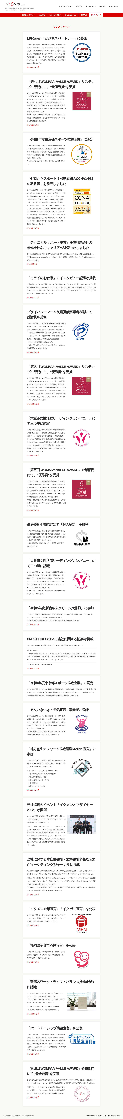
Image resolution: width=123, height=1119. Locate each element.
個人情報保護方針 (28, 1116)
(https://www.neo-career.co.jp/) (39, 257)
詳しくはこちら (32, 67)
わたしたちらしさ (71, 15)
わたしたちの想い (55, 15)
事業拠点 (84, 15)
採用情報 (102, 6)
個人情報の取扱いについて (11, 1116)
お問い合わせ (113, 6)
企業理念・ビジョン (65, 6)
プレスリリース (91, 6)
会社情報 (79, 6)
